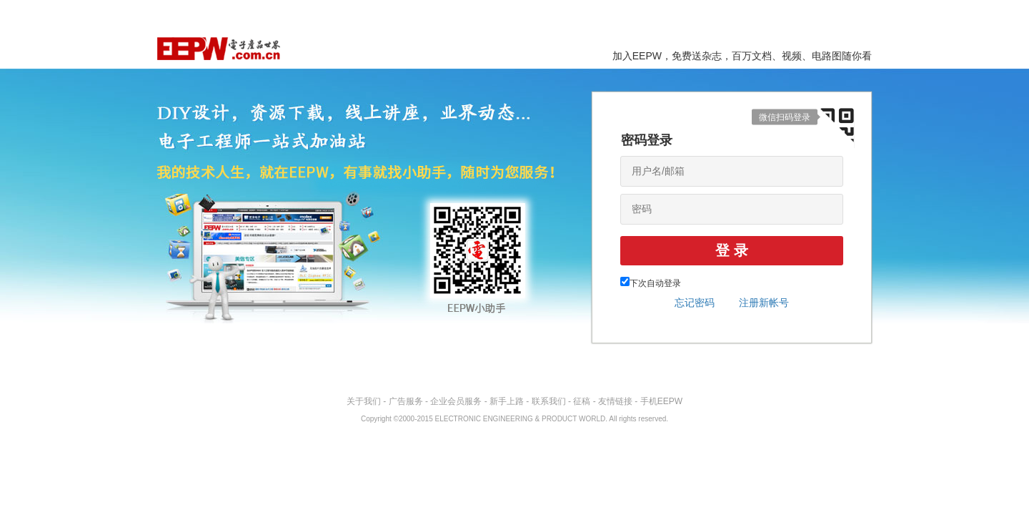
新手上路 (506, 401)
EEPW (218, 48)
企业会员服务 (456, 401)
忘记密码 (695, 302)
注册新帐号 (764, 302)
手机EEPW (661, 401)
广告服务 (406, 401)
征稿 (581, 401)
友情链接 (615, 401)
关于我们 (364, 401)
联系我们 (549, 401)
